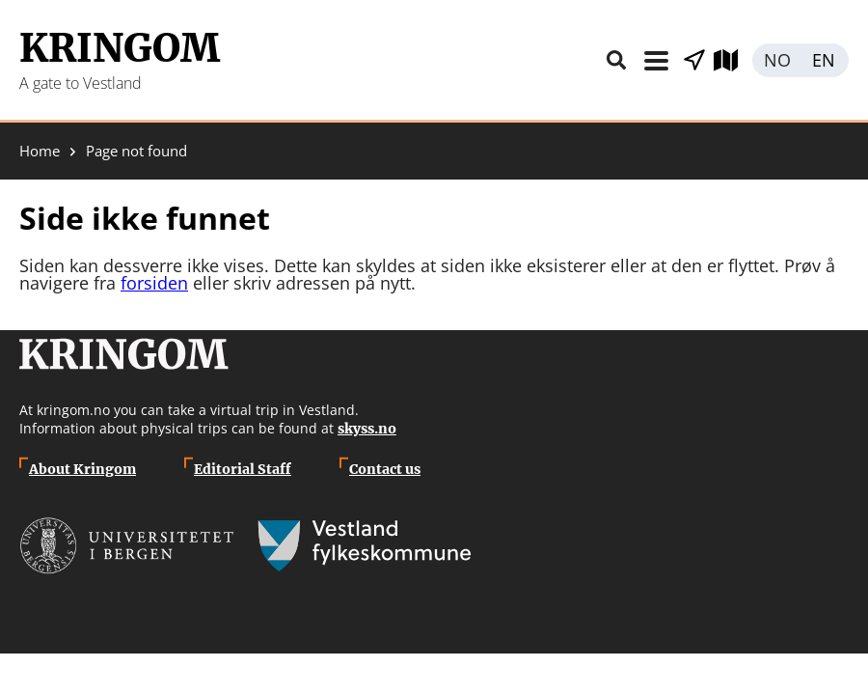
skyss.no (367, 428)
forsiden (154, 282)
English (824, 60)
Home (39, 151)
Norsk (776, 60)
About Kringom (82, 469)
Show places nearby (694, 60)
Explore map (733, 60)
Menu (656, 60)
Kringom (119, 48)
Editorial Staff (242, 469)
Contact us (384, 469)
